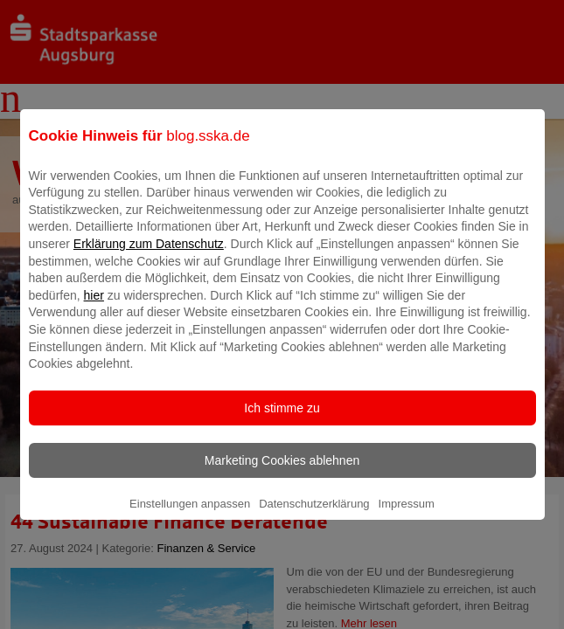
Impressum (407, 515)
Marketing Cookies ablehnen (282, 473)
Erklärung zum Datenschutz (148, 256)
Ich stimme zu (281, 420)
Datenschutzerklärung (314, 515)
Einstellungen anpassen (189, 515)
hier (94, 307)
